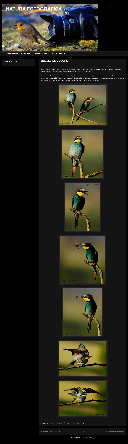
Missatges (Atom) (88, 438)
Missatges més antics (115, 431)
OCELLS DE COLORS (54, 60)
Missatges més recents (50, 431)
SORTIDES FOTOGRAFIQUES (18, 53)
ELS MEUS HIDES (59, 53)
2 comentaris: (75, 423)
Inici (83, 431)
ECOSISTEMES (41, 53)
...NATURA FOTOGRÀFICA (32, 8)
